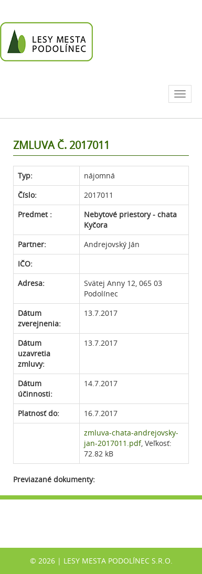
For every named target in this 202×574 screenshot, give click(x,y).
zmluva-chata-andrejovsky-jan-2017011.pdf (131, 438)
